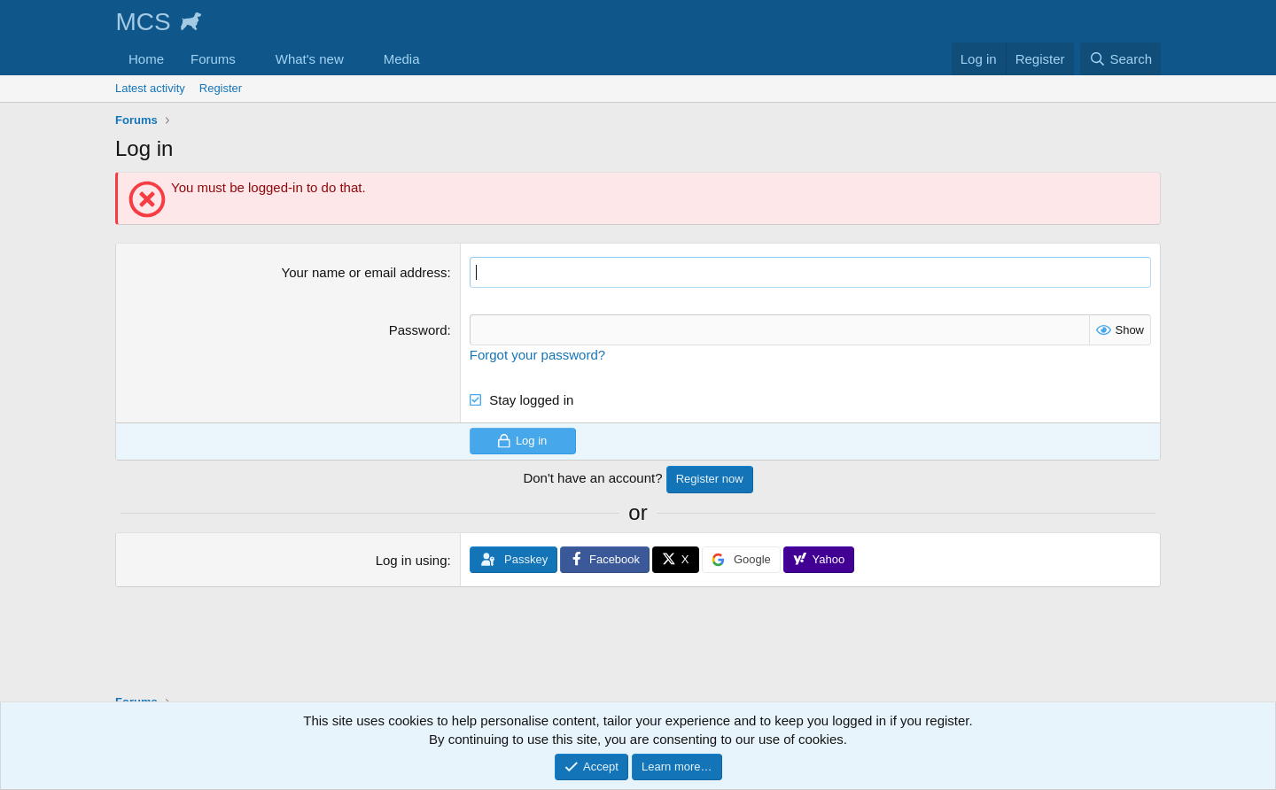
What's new (310, 58)
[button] (249, 59)
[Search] (1120, 59)
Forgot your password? (537, 354)
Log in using (411, 560)
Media (402, 58)
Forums (213, 58)
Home (146, 58)
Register (220, 88)
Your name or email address (364, 272)
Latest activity (150, 88)
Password (418, 329)
